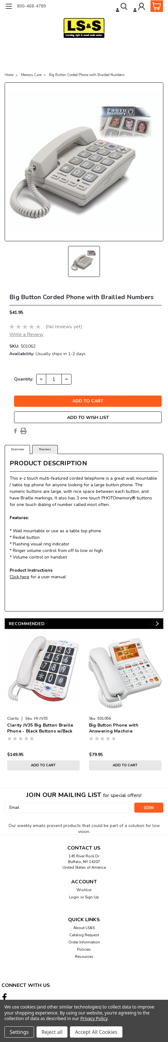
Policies (84, 949)
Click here (19, 577)
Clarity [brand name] (13, 718)
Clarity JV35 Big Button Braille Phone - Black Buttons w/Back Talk (40, 728)
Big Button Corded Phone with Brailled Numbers (86, 75)
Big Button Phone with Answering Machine (113, 728)
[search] (122, 7)
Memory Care (31, 75)
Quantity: (23, 379)
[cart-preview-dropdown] (155, 6)
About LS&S (84, 927)
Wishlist (84, 889)
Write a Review (26, 334)
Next (157, 623)
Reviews (45, 449)
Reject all (52, 1032)
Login (74, 897)
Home (9, 75)
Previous (151, 623)
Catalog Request (84, 934)
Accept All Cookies (96, 1032)
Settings (19, 1032)
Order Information (84, 942)
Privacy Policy (93, 1018)
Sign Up (92, 897)
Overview (17, 449)
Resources (84, 956)
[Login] (139, 7)
